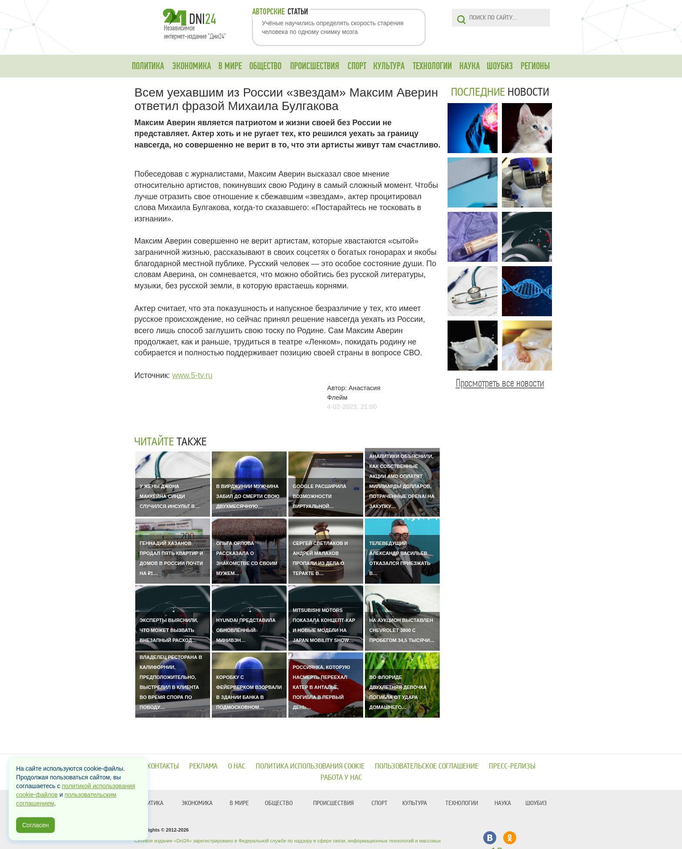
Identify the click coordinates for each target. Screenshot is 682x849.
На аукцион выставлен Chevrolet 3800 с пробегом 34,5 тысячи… (402, 630)
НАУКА (469, 66)
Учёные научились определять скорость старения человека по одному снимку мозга (333, 27)
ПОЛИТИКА (148, 66)
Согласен (35, 825)
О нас (236, 766)
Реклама (203, 766)
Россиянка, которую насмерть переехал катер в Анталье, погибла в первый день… (321, 687)
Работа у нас (341, 777)
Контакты (163, 766)
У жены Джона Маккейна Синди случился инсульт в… (170, 496)
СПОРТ (357, 66)
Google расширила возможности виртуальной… (319, 496)
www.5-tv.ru (192, 375)
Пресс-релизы (512, 766)
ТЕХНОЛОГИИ (432, 66)
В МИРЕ (230, 66)
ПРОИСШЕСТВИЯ (314, 66)
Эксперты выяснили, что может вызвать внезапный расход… (169, 630)
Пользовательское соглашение (426, 766)
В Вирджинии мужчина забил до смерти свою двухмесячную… (248, 496)
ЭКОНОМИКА (191, 66)
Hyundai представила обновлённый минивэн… (246, 630)
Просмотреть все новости (500, 383)
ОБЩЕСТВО (265, 66)
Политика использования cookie (310, 766)
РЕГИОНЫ (535, 66)
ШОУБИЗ (500, 66)
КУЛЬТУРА (389, 66)
